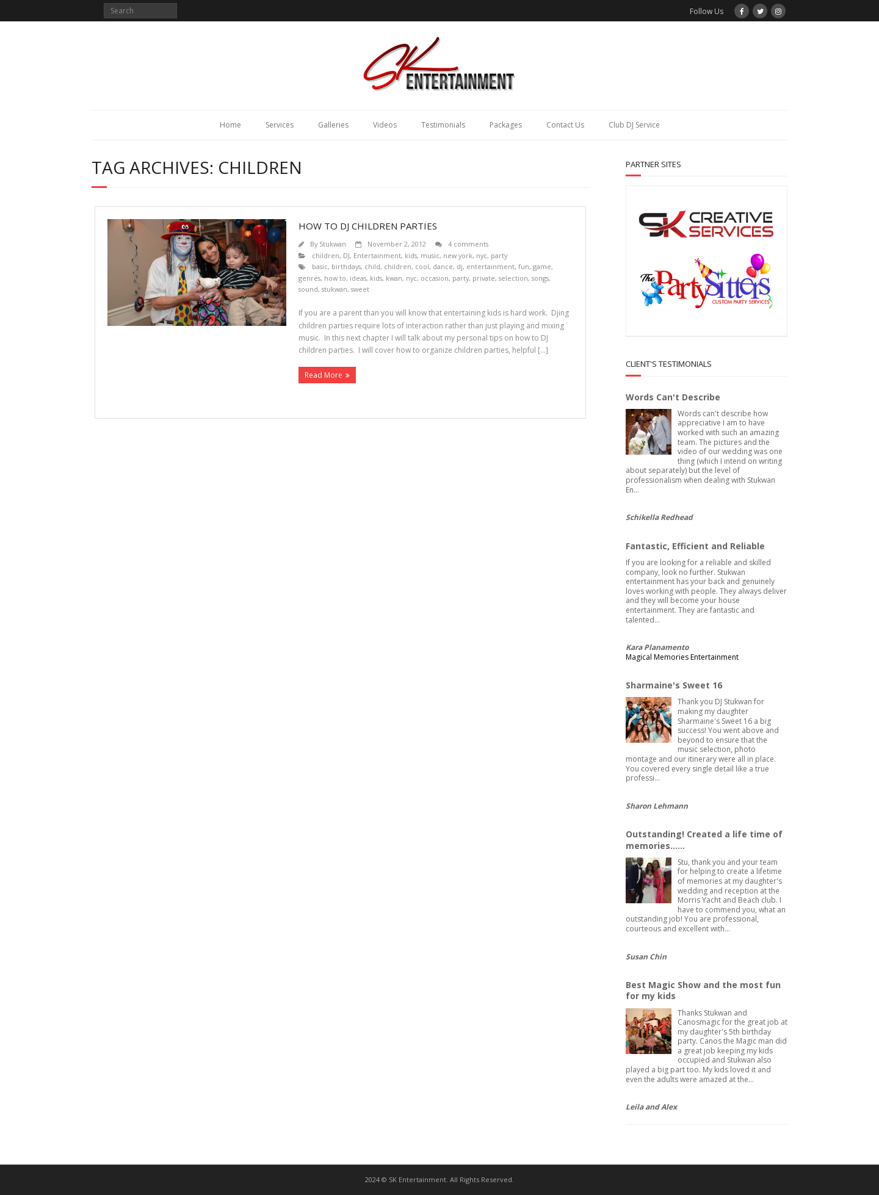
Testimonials (443, 125)
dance (443, 266)
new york (457, 255)
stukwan (334, 289)
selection (513, 278)
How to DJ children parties (367, 226)
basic (320, 266)
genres (309, 278)
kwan (394, 278)
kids (411, 255)
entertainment (490, 266)
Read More (323, 375)
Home (230, 125)
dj (460, 266)
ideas (358, 278)
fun (523, 266)
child (372, 266)
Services (280, 125)
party (499, 255)
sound (308, 289)
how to (335, 278)
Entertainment (377, 255)
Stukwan (332, 243)
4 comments (468, 243)
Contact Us (565, 125)
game (542, 266)
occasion (435, 278)
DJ (346, 255)
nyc (481, 255)
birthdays (346, 266)
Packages (506, 125)
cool (422, 266)
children (325, 255)
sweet (360, 289)
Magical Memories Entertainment (682, 657)
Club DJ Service (634, 125)
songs (540, 278)
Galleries (333, 125)
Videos (385, 125)
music (430, 255)
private (483, 278)
